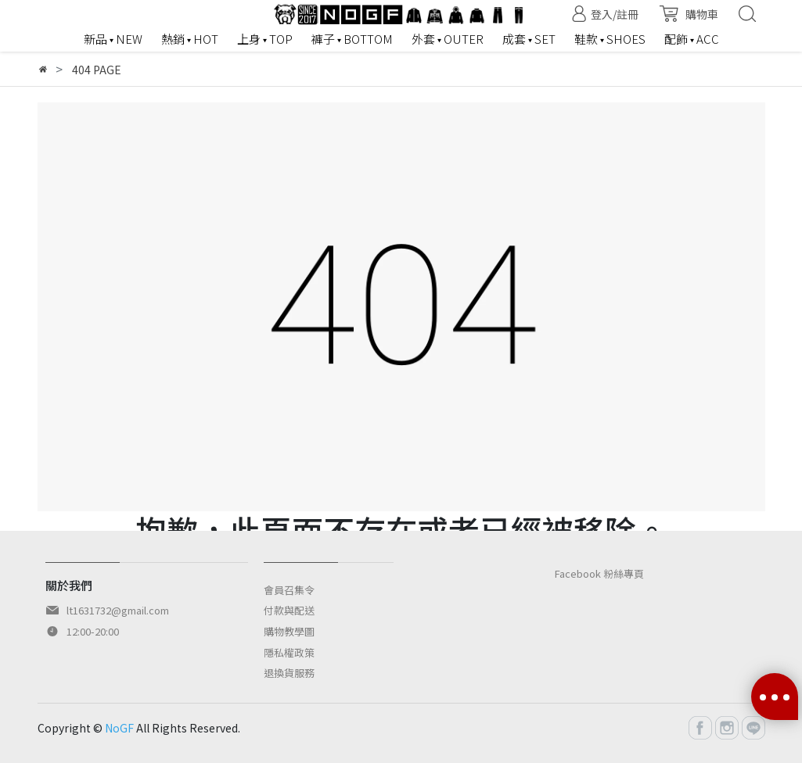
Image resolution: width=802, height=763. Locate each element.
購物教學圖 (289, 631)
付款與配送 (289, 610)
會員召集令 (289, 589)
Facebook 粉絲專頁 (599, 573)
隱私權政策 (289, 652)
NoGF (119, 728)
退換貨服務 (289, 672)
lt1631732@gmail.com (118, 610)
